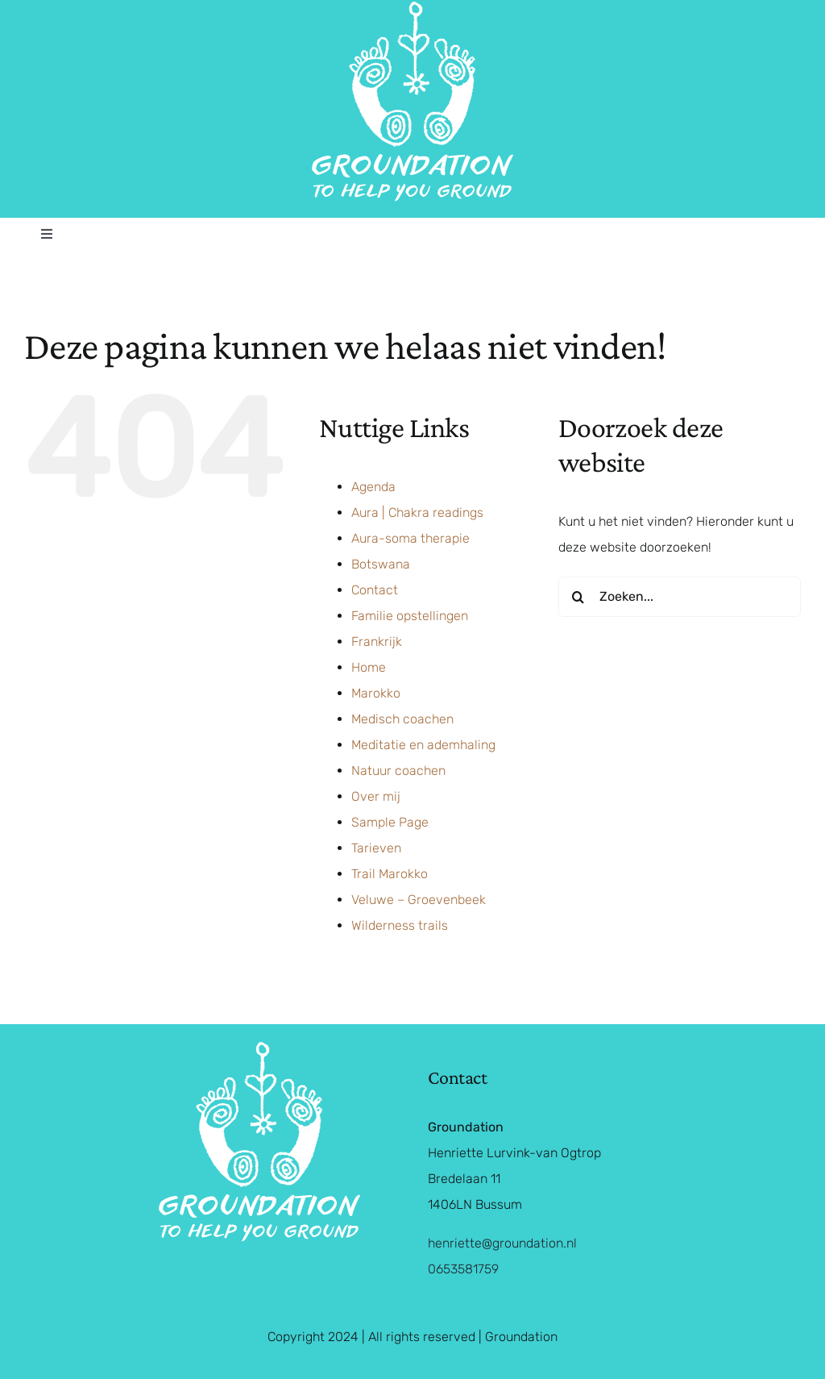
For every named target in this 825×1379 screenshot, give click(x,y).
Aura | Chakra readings (417, 512)
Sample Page (390, 822)
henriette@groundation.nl (502, 1243)
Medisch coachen (402, 719)
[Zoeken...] (679, 597)
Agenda (373, 486)
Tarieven (376, 848)
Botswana (380, 564)
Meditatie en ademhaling (423, 744)
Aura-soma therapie (410, 538)
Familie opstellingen (409, 615)
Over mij (375, 796)
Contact (374, 590)
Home (368, 667)
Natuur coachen (398, 770)
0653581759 (463, 1269)
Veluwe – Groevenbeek (418, 899)
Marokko (375, 693)
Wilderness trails (399, 925)
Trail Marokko (389, 873)
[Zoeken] (578, 597)
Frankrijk (376, 641)
